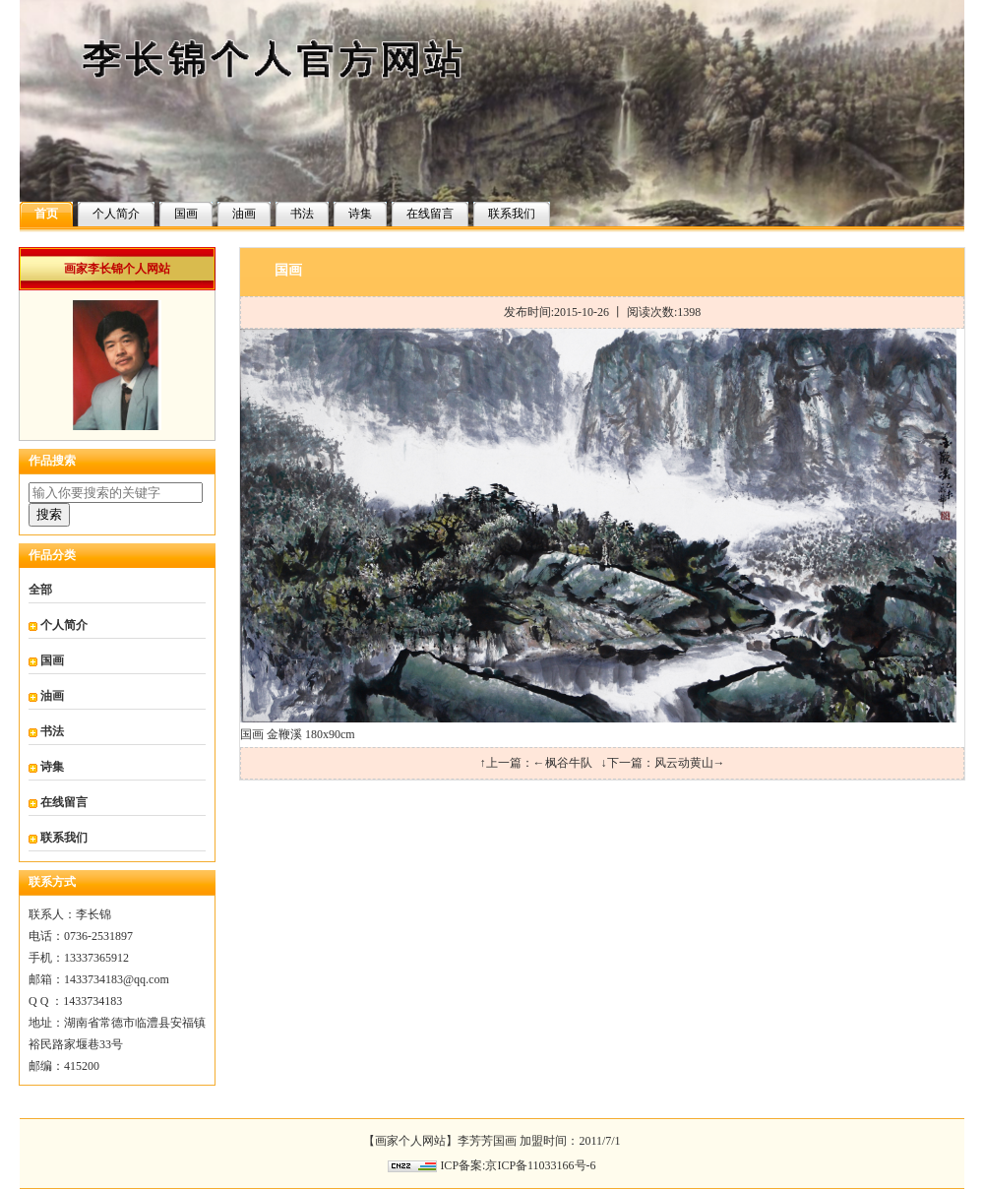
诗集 (360, 213)
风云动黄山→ (689, 763)
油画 (244, 213)
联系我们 (511, 213)
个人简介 (116, 213)
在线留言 (430, 213)
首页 (46, 213)
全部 (40, 589)
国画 (186, 213)
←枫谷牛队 (562, 763)
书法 (302, 213)
